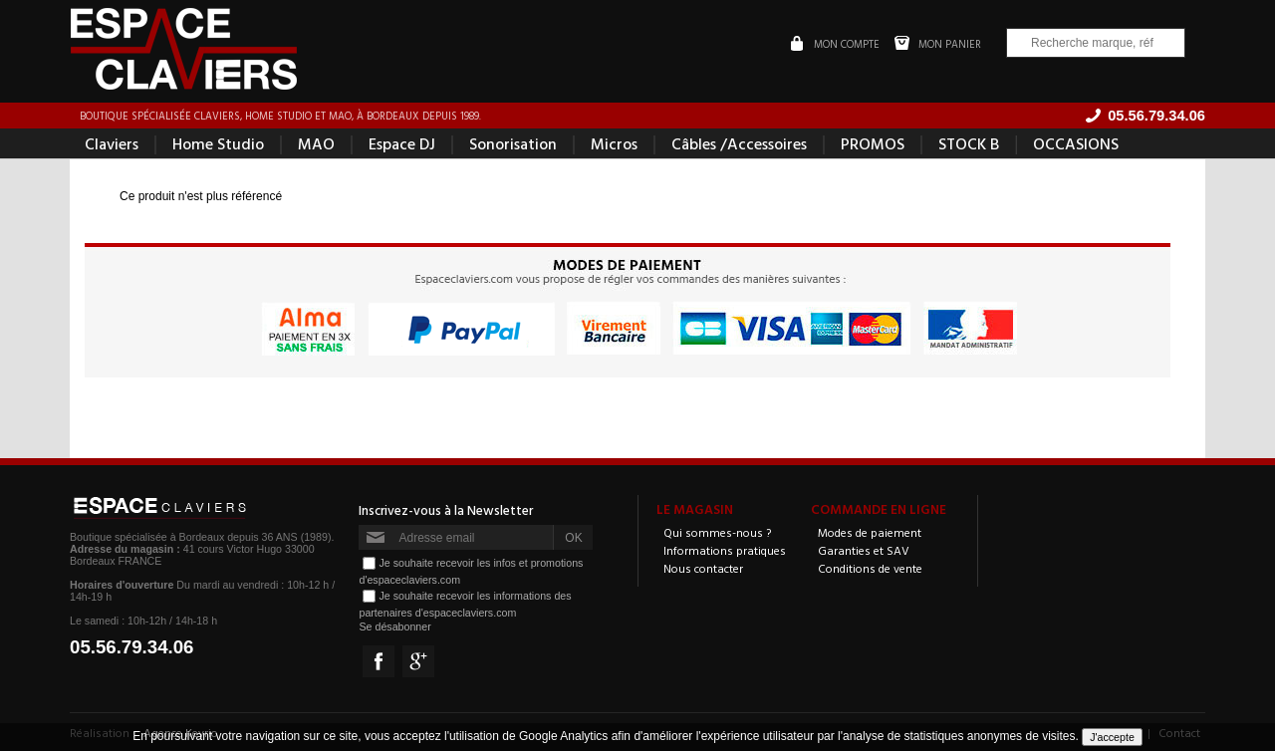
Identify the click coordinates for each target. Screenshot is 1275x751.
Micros (614, 143)
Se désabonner (394, 626)
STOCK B (968, 143)
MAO (316, 143)
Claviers (111, 143)
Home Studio (218, 143)
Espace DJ (402, 143)
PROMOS (872, 143)
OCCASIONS (1076, 143)
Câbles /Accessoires (739, 143)
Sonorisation (513, 143)
